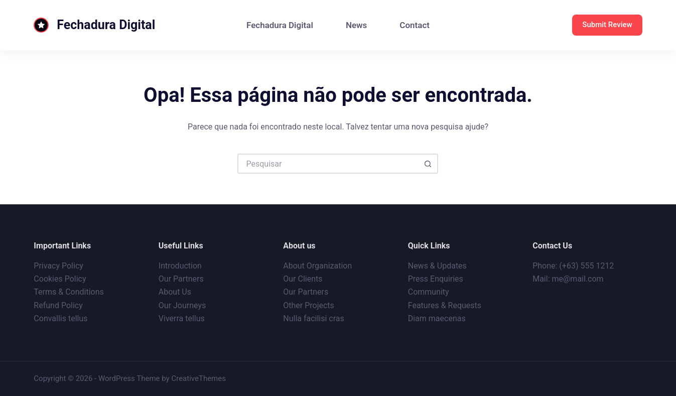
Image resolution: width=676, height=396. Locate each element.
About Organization (317, 266)
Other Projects (308, 305)
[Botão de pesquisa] (428, 164)
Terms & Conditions (69, 292)
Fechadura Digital (106, 25)
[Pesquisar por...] (327, 164)
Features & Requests (444, 305)
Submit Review (607, 24)
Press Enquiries (435, 279)
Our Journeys (182, 305)
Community (428, 292)
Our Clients (302, 279)
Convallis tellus (60, 318)
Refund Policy (58, 305)
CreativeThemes (198, 378)
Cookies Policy (60, 279)
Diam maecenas (437, 318)
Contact (414, 25)
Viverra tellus (182, 318)
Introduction (180, 266)
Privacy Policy (58, 266)
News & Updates (437, 266)
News (356, 25)
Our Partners (181, 279)
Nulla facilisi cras (313, 318)
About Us (175, 292)
